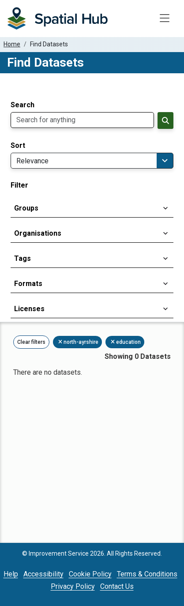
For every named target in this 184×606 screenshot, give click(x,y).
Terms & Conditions (147, 574)
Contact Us (117, 586)
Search (22, 105)
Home (12, 44)
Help (11, 574)
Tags (22, 258)
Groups (26, 208)
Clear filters (31, 342)
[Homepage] (57, 18)
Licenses (29, 309)
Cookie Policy (90, 574)
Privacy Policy (73, 586)
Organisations (37, 233)
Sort (18, 145)
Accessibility (43, 574)
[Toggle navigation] (164, 18)
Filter (19, 185)
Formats (28, 283)
